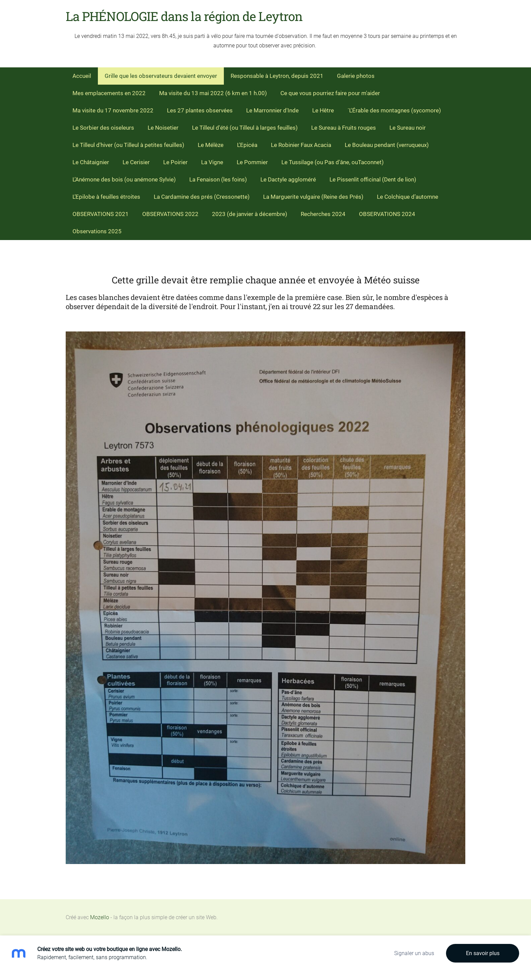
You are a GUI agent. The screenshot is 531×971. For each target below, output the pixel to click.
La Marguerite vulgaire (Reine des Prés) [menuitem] (313, 196)
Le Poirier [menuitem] (175, 162)
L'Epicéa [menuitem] (247, 145)
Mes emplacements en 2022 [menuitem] (109, 93)
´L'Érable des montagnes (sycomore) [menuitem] (394, 110)
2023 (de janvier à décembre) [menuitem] (249, 214)
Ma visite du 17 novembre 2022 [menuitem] (112, 110)
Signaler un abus (414, 953)
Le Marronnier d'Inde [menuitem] (272, 110)
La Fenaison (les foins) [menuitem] (218, 179)
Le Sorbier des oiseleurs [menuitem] (103, 127)
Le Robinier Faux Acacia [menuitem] (301, 145)
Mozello (99, 917)
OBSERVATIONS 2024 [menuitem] (387, 214)
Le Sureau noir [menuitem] (407, 127)
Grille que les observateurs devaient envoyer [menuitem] (161, 75)
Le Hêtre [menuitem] (323, 110)
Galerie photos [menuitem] (356, 75)
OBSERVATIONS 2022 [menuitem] (170, 214)
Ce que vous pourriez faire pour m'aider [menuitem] (330, 93)
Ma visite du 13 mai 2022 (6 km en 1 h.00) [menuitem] (213, 93)
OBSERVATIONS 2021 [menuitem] (100, 214)
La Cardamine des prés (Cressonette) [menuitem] (202, 196)
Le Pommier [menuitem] (252, 162)
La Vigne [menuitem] (212, 162)
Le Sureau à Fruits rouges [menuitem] (343, 127)
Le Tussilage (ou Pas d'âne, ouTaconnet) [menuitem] (332, 162)
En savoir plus (483, 953)
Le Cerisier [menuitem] (136, 162)
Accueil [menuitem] (81, 75)
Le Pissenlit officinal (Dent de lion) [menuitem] (373, 179)
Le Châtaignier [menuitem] (90, 162)
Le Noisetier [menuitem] (163, 127)
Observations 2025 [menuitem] (97, 231)
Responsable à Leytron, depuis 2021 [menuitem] (277, 75)
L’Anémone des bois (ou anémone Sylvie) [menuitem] (124, 179)
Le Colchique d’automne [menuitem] (407, 196)
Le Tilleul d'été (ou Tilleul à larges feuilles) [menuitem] (245, 127)
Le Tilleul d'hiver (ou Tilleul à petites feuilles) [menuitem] (128, 145)
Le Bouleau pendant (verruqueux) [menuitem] (387, 145)
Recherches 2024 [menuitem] (323, 214)
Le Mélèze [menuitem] (211, 145)
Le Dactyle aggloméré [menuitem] (288, 179)
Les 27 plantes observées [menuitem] (200, 110)
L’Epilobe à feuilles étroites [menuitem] (106, 196)
